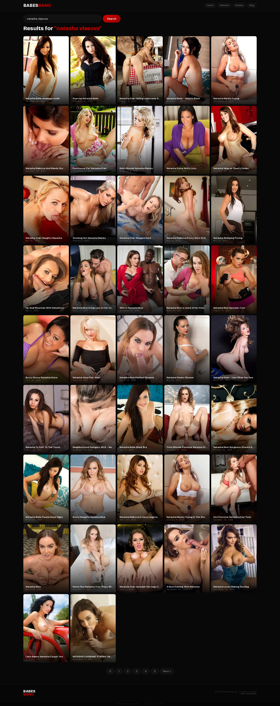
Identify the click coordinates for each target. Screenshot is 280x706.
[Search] (62, 19)
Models (239, 5)
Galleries (224, 5)
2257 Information (248, 693)
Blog (251, 5)
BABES (37, 5)
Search (111, 18)
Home (210, 5)
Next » (167, 671)
